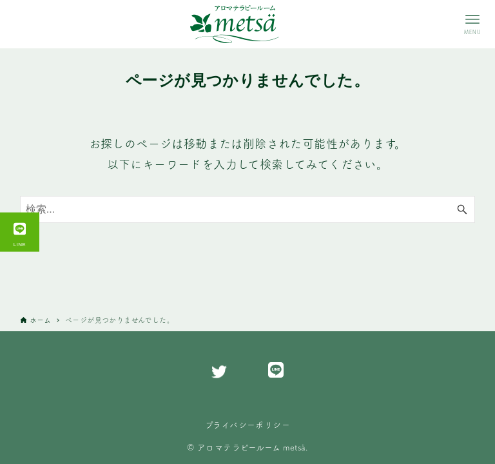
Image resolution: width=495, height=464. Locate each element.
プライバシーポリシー (247, 424)
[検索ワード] (248, 209)
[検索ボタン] (462, 209)
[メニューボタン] (472, 24)
